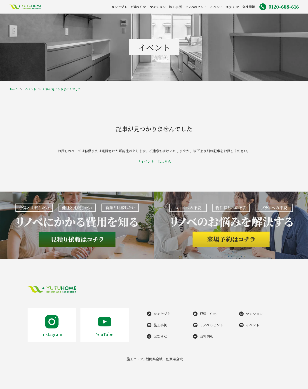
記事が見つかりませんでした (62, 89)
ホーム (13, 89)
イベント (30, 89)
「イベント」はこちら (154, 161)
